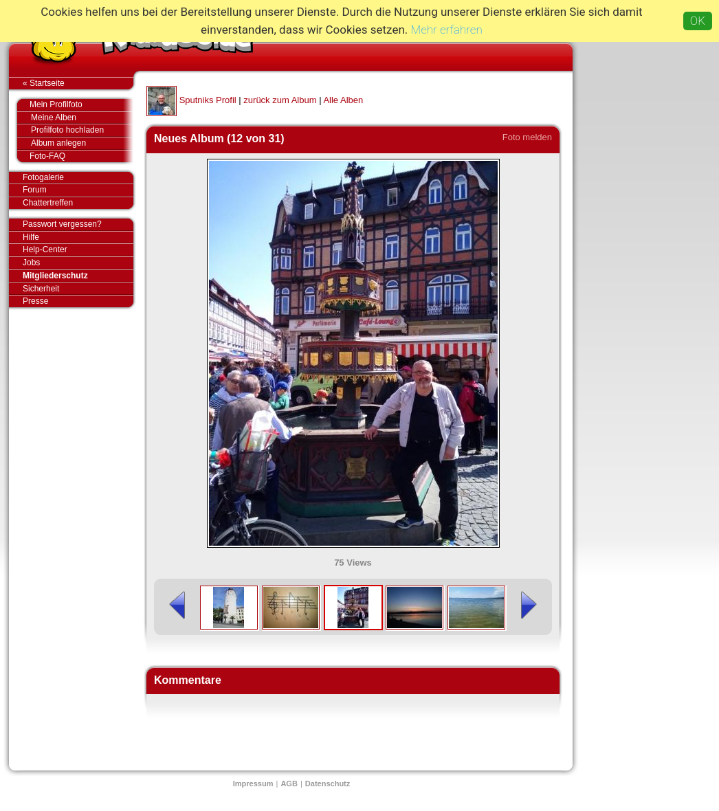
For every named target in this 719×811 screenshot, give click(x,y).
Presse (78, 301)
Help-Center (45, 249)
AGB (288, 783)
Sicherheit (41, 288)
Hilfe (31, 237)
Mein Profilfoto (74, 105)
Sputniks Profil (207, 100)
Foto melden (527, 137)
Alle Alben (343, 100)
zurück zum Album (279, 100)
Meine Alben (82, 117)
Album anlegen (82, 143)
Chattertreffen (78, 203)
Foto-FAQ (74, 156)
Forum (35, 190)
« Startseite (78, 83)
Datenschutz (327, 783)
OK (697, 20)
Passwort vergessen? (78, 225)
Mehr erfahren (447, 29)
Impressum (253, 783)
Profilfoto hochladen (82, 130)
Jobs (31, 262)
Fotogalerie (78, 178)
